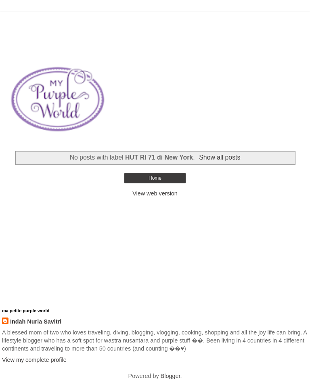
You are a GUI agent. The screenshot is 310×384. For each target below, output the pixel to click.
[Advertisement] (155, 22)
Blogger (170, 376)
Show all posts (219, 157)
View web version (155, 193)
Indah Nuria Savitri (35, 321)
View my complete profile (34, 360)
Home (155, 178)
